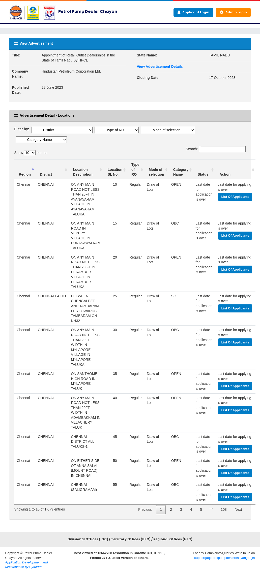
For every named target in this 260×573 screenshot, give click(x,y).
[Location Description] (85, 170)
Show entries (30, 152)
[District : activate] (52, 170)
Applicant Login (193, 12)
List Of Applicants (235, 197)
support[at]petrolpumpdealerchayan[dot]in (224, 558)
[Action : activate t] (235, 170)
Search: (216, 149)
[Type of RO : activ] (135, 170)
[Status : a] (204, 170)
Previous (145, 509)
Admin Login (233, 12)
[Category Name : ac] (181, 170)
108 (223, 509)
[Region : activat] (24, 170)
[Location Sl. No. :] (115, 170)
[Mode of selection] (156, 170)
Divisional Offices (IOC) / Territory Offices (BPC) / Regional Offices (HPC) (130, 539)
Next (238, 509)
